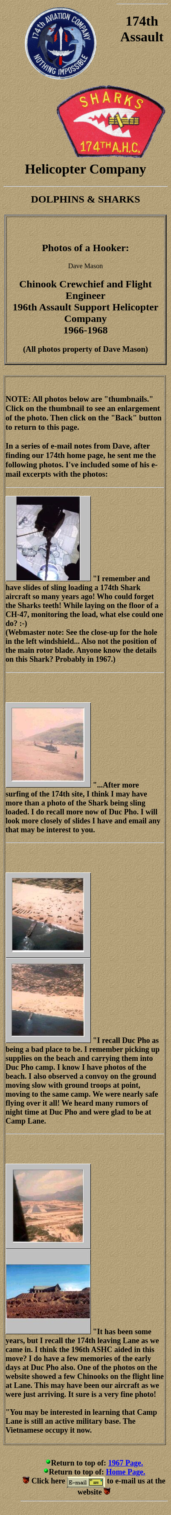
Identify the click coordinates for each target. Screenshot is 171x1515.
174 (136, 21)
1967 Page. (125, 1463)
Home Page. (125, 1472)
